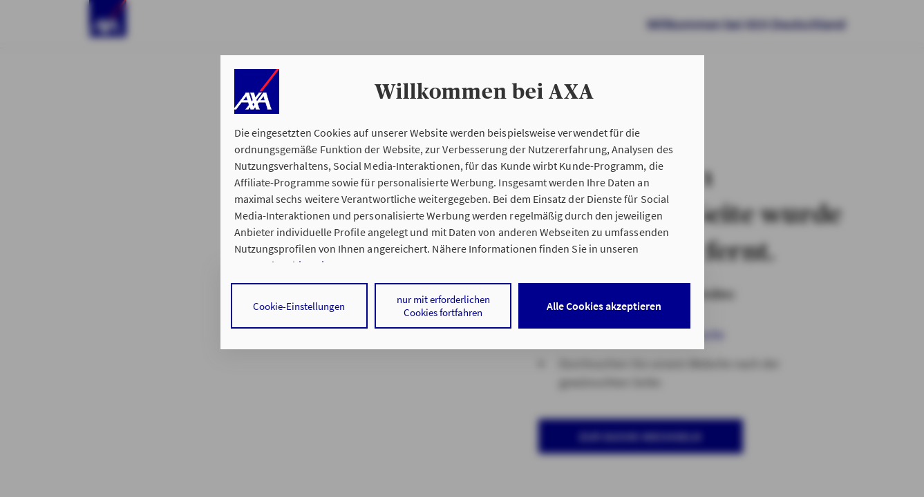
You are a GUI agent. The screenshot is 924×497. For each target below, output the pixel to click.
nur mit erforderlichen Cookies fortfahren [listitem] (443, 306)
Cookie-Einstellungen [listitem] (299, 306)
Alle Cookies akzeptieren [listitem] (604, 306)
